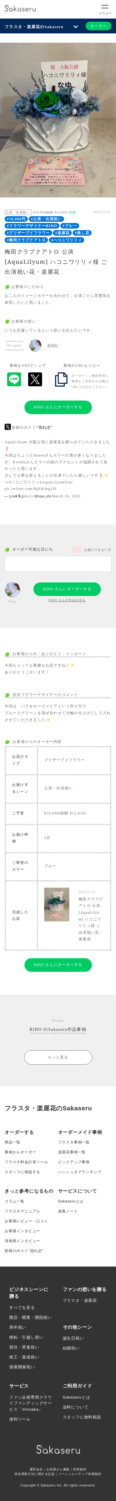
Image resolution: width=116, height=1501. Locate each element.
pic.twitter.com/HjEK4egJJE (31, 489)
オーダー (98, 26)
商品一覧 (12, 1142)
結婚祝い (71, 1348)
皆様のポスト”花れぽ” (24, 1251)
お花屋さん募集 (58, 1469)
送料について (75, 1407)
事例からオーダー (20, 1152)
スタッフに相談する (22, 1172)
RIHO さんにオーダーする (58, 407)
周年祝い (17, 1327)
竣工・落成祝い (24, 1357)
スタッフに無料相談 (82, 1417)
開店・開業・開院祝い (30, 1317)
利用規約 (79, 1469)
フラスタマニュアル (22, 1211)
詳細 (72, 212)
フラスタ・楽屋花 (80, 1300)
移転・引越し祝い (26, 1337)
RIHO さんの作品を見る (67, 600)
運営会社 (36, 1469)
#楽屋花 (62, 233)
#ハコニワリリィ (66, 240)
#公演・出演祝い (46, 219)
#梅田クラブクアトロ (26, 240)
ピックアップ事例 (74, 1162)
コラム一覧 (14, 1201)
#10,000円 (16, 219)
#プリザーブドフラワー (28, 233)
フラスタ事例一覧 (74, 1142)
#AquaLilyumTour (56, 482)
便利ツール (20, 1419)
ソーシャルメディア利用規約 (79, 1474)
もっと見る (58, 1057)
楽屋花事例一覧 (72, 1152)
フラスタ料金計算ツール (26, 1162)
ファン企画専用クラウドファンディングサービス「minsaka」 (30, 1403)
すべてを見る (22, 1307)
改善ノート (68, 1211)
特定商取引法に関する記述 (35, 1474)
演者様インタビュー (22, 1241)
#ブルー (69, 226)
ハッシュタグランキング (80, 1172)
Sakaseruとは (71, 1201)
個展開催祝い (22, 1367)
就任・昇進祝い (24, 1347)
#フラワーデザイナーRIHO (32, 226)
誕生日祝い (73, 1338)
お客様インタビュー (22, 1231)
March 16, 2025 (66, 496)
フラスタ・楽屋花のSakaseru (34, 26)
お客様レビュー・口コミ (26, 1221)
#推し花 (82, 233)
